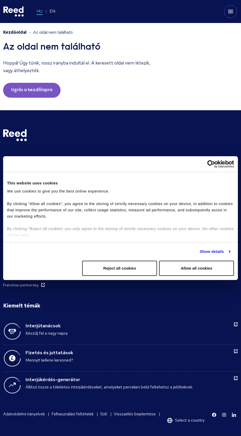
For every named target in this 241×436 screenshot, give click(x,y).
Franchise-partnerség (20, 285)
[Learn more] (214, 415)
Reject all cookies (119, 268)
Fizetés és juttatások (49, 353)
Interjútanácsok (43, 326)
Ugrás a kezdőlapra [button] (31, 90)
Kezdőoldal (15, 32)
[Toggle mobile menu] (230, 11)
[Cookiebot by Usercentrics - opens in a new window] (211, 164)
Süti (103, 414)
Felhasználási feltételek (72, 414)
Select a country (189, 420)
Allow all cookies (196, 268)
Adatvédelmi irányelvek (24, 414)
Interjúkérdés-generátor (53, 379)
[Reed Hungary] (13, 11)
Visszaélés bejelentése (135, 414)
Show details (212, 251)
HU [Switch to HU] (40, 11)
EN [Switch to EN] (52, 11)
